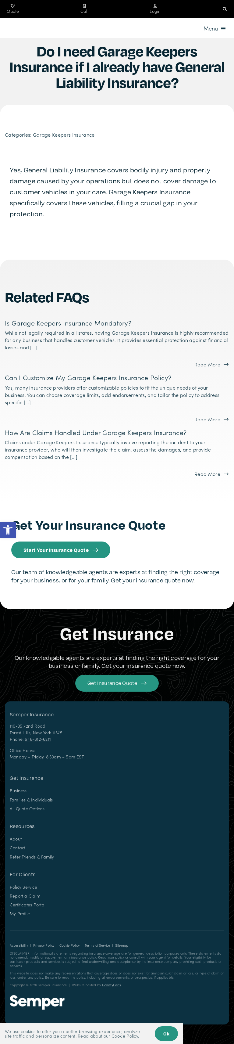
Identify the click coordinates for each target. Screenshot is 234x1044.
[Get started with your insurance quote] (117, 683)
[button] (8, 530)
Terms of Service (97, 945)
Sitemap (121, 945)
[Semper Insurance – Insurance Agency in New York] (37, 997)
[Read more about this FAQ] (211, 364)
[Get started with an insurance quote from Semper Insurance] (60, 550)
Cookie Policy (69, 945)
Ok (166, 1033)
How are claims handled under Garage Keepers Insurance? (95, 432)
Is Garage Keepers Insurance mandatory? (68, 322)
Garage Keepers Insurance (64, 134)
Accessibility (19, 945)
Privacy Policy (43, 945)
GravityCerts (111, 985)
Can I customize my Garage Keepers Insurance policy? (88, 377)
